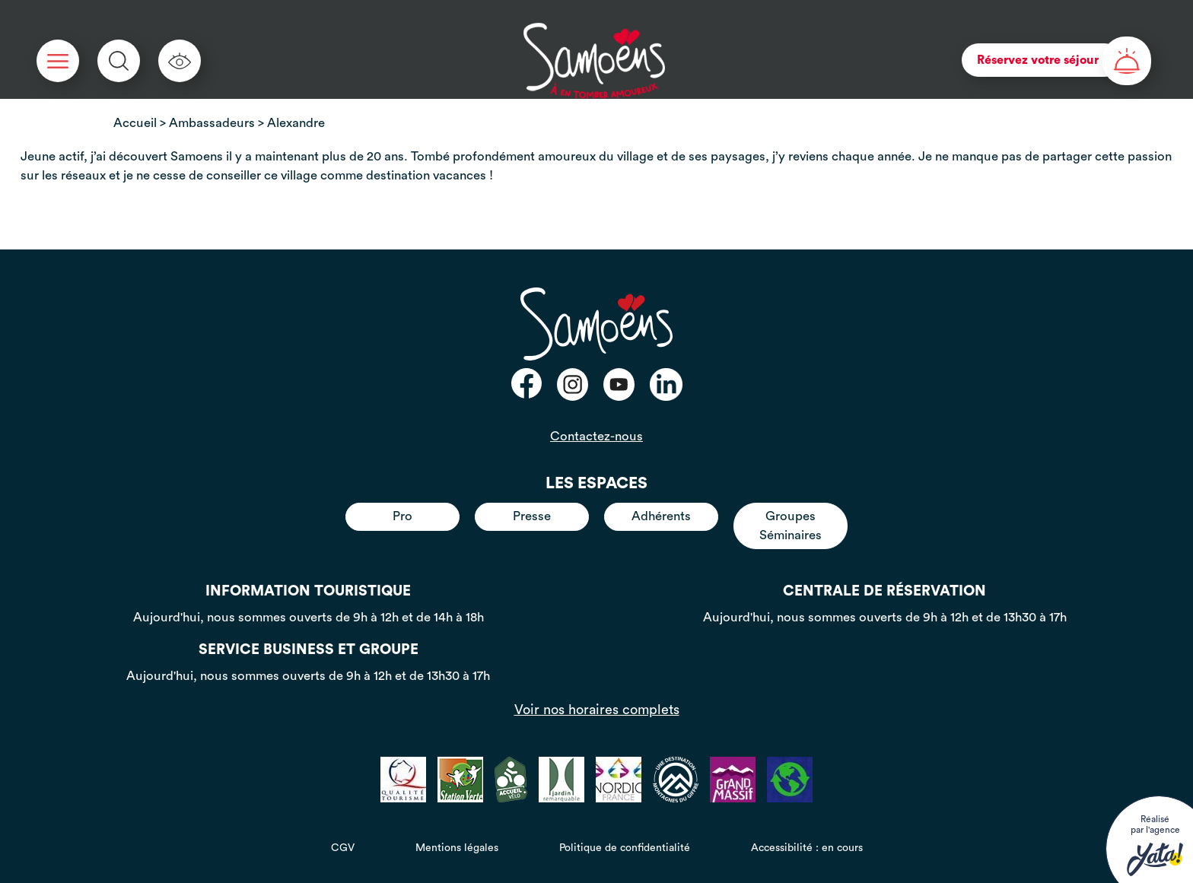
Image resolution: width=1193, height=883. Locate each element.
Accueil (135, 122)
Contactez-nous (596, 436)
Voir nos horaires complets (596, 709)
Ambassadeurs (212, 122)
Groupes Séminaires (790, 525)
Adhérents (661, 516)
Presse (532, 516)
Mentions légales (456, 848)
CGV (343, 848)
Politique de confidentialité (624, 848)
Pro (402, 516)
